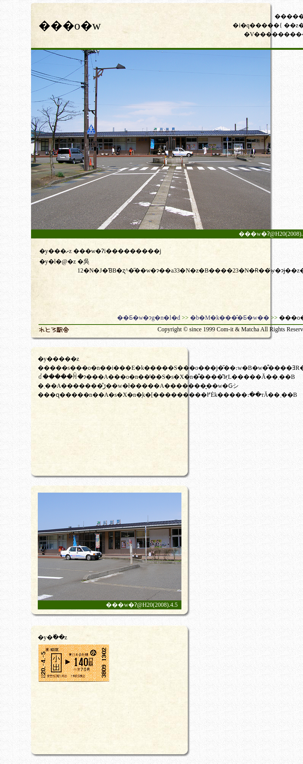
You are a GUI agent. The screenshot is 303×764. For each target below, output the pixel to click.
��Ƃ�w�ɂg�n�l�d (148, 317)
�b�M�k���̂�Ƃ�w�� (229, 317)
